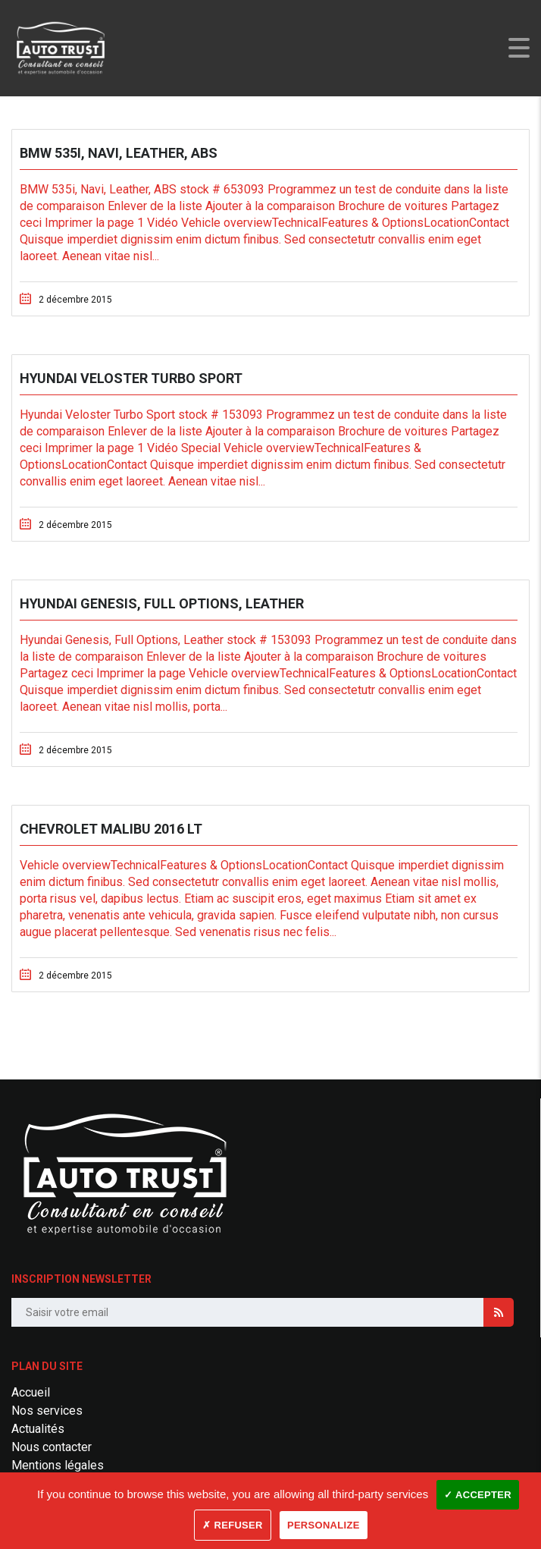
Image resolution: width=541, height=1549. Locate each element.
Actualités (37, 1429)
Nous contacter (51, 1447)
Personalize (323, 1525)
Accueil (30, 1392)
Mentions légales (57, 1465)
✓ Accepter (477, 1494)
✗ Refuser (232, 1525)
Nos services (47, 1410)
